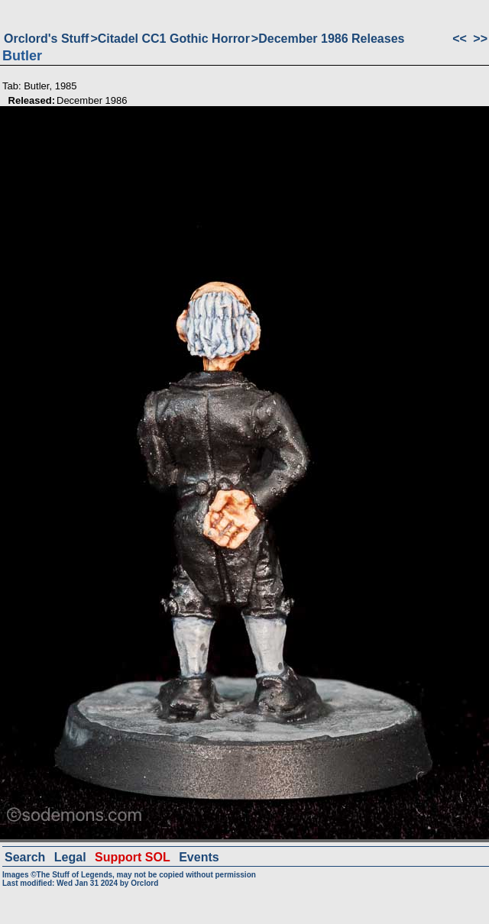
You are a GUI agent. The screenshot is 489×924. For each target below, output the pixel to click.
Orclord (144, 883)
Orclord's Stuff (46, 38)
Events (199, 857)
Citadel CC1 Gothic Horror (174, 38)
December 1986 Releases (331, 38)
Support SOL (132, 857)
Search (25, 857)
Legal (70, 857)
